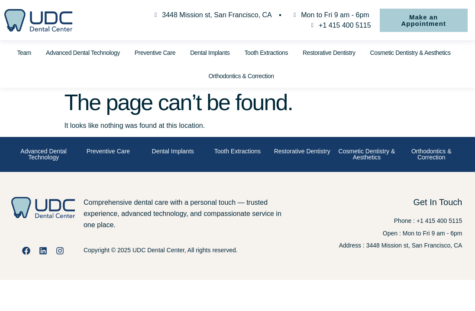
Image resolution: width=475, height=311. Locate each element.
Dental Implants (209, 52)
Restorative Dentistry (329, 52)
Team (24, 52)
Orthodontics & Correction (241, 76)
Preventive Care (155, 52)
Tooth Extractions (266, 52)
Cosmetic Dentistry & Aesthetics (410, 52)
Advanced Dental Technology (83, 52)
